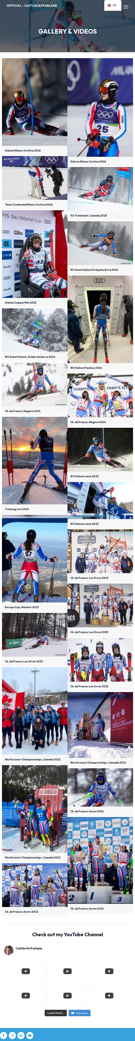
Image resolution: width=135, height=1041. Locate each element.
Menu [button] (124, 7)
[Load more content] (56, 1013)
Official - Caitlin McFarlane (32, 5)
